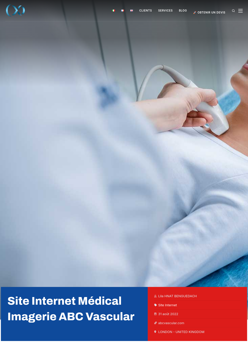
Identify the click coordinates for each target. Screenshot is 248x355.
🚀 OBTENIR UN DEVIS (209, 12)
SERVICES (165, 10)
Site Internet (167, 305)
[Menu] (240, 11)
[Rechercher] (233, 10)
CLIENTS (145, 10)
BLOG (183, 10)
